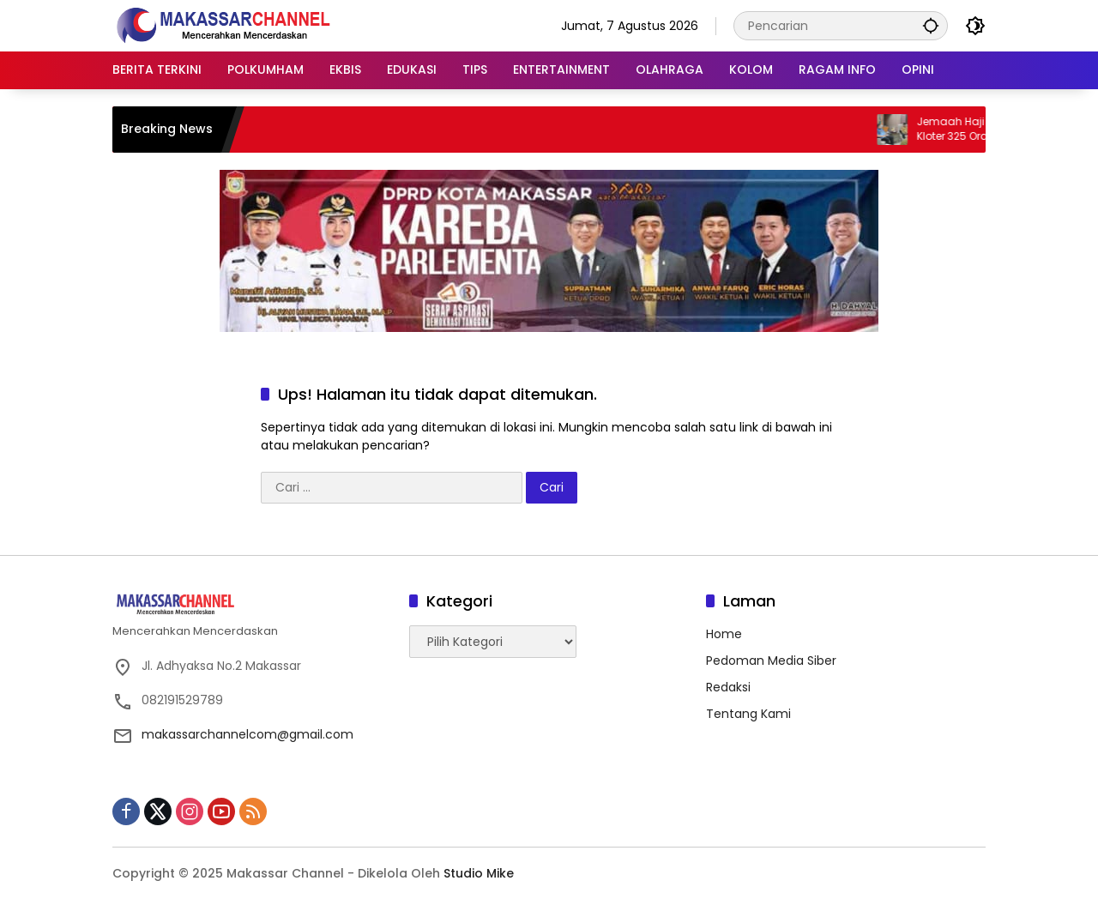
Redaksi (728, 687)
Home (724, 634)
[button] (931, 25)
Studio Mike (478, 873)
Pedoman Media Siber (771, 660)
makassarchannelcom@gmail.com (247, 734)
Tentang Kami (748, 713)
